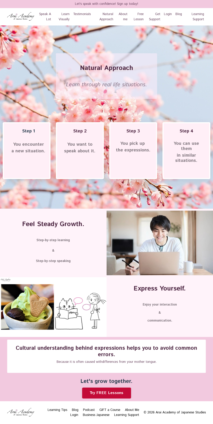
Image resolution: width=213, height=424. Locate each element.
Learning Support (198, 17)
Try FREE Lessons (106, 393)
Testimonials (82, 14)
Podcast (89, 410)
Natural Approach (106, 17)
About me (123, 17)
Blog (178, 14)
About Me (132, 410)
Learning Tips (57, 410)
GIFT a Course (109, 410)
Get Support (154, 17)
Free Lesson (139, 17)
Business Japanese (96, 415)
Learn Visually (64, 17)
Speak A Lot (45, 17)
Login (168, 14)
